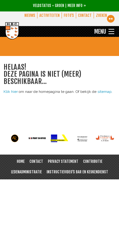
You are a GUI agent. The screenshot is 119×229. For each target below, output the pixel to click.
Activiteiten (48, 15)
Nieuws (28, 15)
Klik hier (10, 91)
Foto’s (68, 15)
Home (21, 161)
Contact (84, 15)
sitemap (104, 91)
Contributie (92, 161)
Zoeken (101, 15)
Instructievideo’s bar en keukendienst (77, 172)
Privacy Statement (63, 161)
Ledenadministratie (26, 172)
